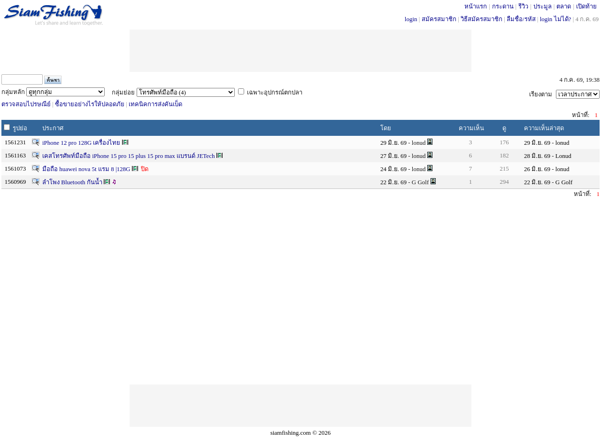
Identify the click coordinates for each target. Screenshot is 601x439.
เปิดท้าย (586, 6)
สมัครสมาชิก (439, 19)
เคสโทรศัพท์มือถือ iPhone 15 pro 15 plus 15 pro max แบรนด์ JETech (129, 155)
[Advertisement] (300, 51)
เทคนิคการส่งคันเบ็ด (155, 104)
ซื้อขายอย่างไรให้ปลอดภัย (89, 104)
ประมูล (542, 6)
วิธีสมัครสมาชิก (481, 19)
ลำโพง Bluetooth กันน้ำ (72, 182)
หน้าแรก (475, 6)
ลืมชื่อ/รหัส (521, 19)
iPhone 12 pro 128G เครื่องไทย (81, 142)
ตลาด (563, 6)
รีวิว (523, 6)
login (411, 19)
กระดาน (503, 6)
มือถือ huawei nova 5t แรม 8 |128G (87, 168)
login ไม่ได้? (555, 19)
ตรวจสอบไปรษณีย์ (26, 104)
